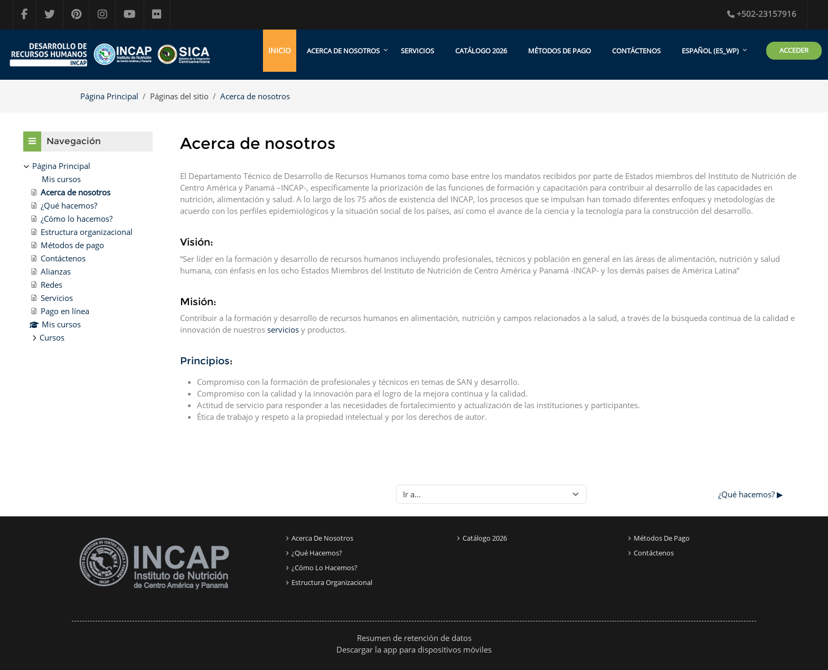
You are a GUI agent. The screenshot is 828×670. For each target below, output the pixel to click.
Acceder (793, 50)
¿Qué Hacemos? (316, 553)
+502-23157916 (761, 13)
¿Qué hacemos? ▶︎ (750, 494)
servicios (283, 329)
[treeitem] (88, 251)
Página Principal (109, 96)
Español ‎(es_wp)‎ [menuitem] (710, 50)
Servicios (417, 50)
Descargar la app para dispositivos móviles (414, 649)
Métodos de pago (559, 50)
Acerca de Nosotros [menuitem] (343, 50)
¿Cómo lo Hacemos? (324, 567)
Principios (205, 361)
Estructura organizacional (331, 582)
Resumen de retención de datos (414, 638)
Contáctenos (636, 50)
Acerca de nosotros (255, 96)
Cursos (52, 337)
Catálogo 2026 (481, 50)
